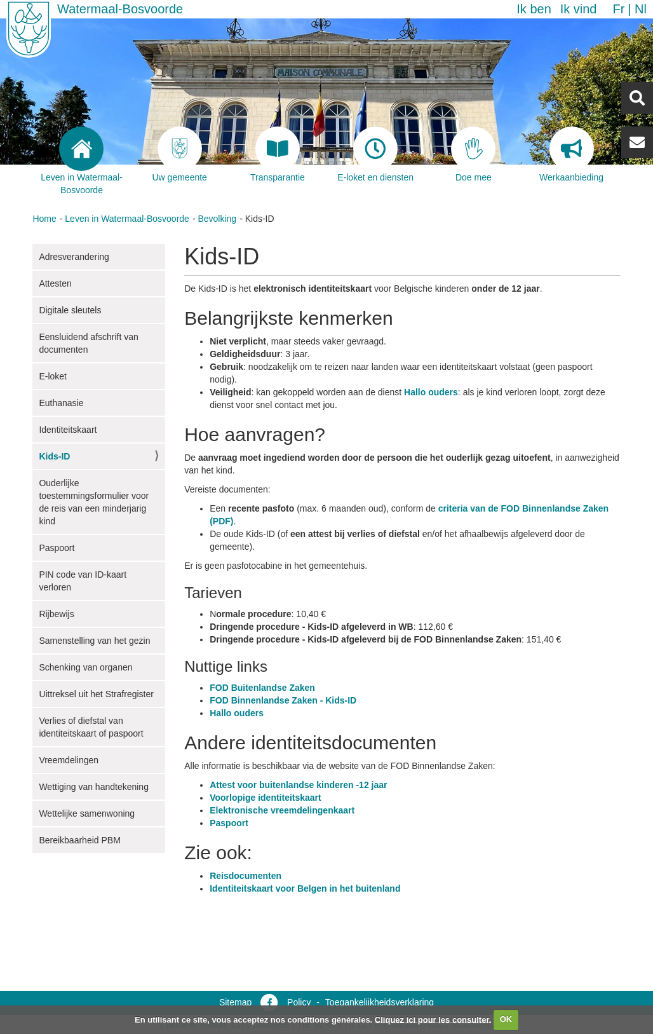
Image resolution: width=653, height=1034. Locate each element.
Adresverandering (74, 257)
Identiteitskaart (68, 430)
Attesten (55, 283)
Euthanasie (61, 403)
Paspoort (56, 548)
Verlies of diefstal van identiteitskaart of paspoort (91, 727)
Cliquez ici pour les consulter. (433, 1019)
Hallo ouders (431, 392)
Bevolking (217, 219)
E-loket (53, 376)
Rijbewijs (56, 614)
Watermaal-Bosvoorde (120, 9)
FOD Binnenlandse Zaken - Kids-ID (283, 700)
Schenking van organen (85, 667)
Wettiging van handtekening (94, 787)
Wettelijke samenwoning (87, 813)
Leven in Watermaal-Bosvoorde (127, 219)
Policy (299, 1002)
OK (506, 1019)
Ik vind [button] (578, 9)
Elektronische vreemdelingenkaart (282, 810)
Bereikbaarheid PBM (79, 840)
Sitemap (235, 1002)
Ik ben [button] (533, 9)
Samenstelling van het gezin (94, 641)
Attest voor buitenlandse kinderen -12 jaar (298, 785)
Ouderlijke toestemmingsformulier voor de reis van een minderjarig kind (94, 502)
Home (44, 219)
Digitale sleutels (70, 310)
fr (618, 9)
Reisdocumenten (245, 876)
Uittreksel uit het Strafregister (96, 694)
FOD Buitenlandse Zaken (262, 688)
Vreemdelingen (68, 760)
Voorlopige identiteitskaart (265, 798)
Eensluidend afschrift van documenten (88, 343)
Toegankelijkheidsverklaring (379, 1002)
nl (641, 9)
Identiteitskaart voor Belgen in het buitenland (305, 888)
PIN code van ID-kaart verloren (82, 580)
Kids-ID (54, 456)
